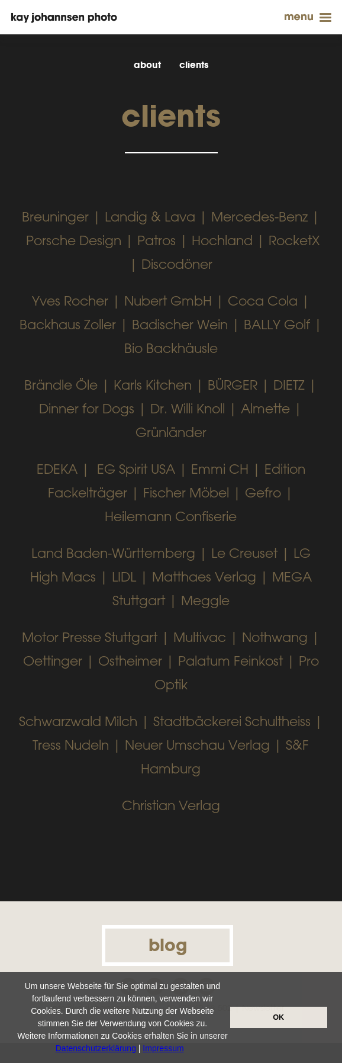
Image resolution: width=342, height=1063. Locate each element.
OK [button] (278, 1017)
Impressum (163, 1048)
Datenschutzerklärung (96, 1048)
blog (168, 945)
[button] (187, 1049)
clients (193, 64)
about (147, 64)
